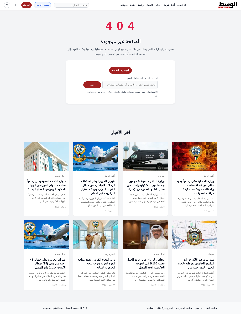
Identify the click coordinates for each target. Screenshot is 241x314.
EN (7, 5)
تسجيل (26, 5)
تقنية (132, 5)
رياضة (141, 5)
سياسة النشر (211, 308)
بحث (92, 84)
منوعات (124, 5)
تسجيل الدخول (42, 5)
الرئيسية (181, 5)
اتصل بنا (150, 308)
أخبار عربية (169, 5)
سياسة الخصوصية (184, 308)
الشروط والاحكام (165, 308)
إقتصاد (149, 5)
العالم (158, 5)
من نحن (199, 308)
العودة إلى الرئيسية (121, 70)
